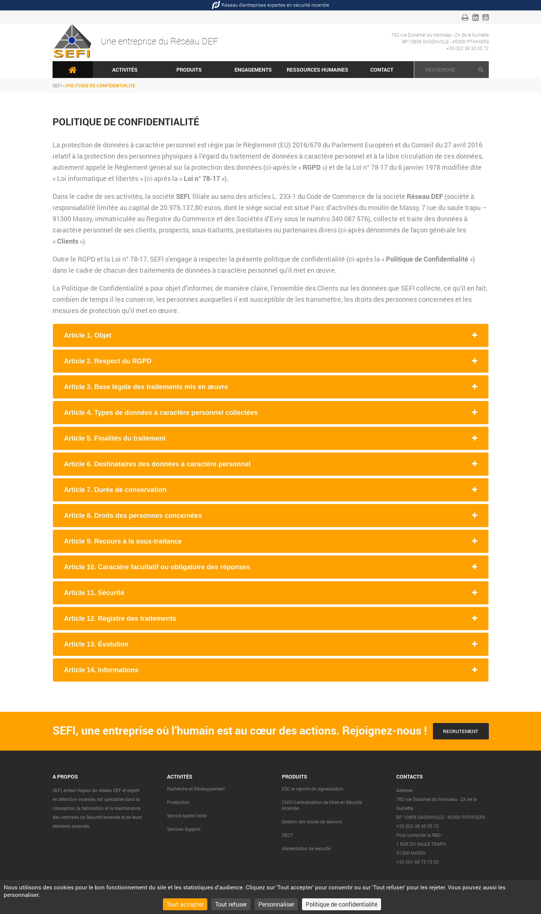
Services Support (184, 829)
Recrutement (460, 731)
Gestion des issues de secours (312, 821)
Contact (381, 69)
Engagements (253, 69)
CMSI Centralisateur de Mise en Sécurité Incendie (322, 805)
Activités (125, 69)
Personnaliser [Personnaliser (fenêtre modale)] (276, 904)
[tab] (270, 335)
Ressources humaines (317, 69)
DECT (287, 835)
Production (178, 802)
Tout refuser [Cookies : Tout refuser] (231, 904)
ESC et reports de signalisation (312, 789)
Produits (189, 69)
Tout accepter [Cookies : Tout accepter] (185, 904)
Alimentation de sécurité (306, 848)
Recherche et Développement (196, 789)
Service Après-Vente (187, 815)
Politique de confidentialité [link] (341, 904)
